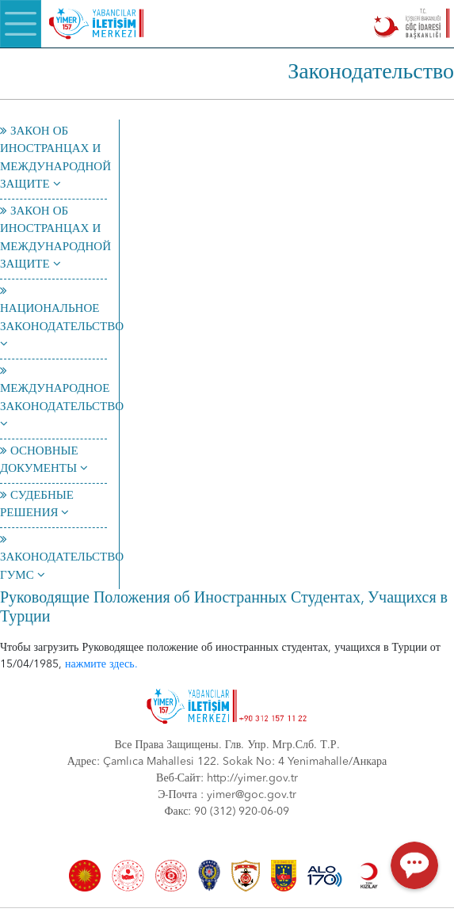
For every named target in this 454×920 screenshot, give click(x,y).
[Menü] (20, 24)
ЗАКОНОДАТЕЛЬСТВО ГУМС (62, 558)
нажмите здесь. (101, 664)
